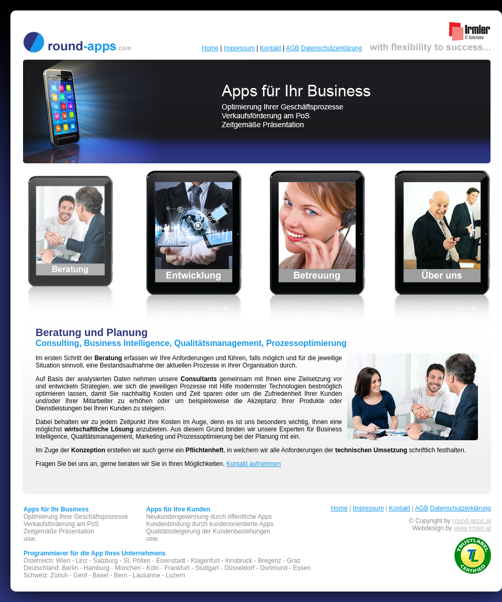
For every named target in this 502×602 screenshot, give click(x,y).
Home (210, 48)
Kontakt (270, 48)
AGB (292, 48)
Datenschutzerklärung (331, 48)
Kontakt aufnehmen (253, 463)
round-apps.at (471, 521)
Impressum (239, 48)
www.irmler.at (472, 528)
